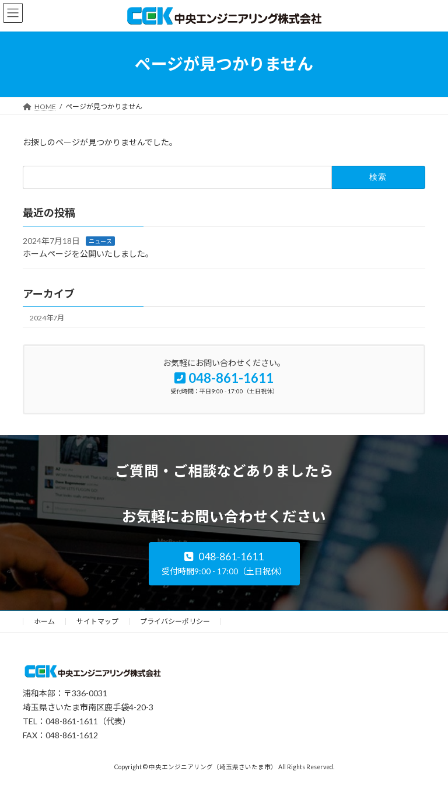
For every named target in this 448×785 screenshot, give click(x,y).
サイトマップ (97, 621)
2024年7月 (47, 317)
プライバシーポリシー (175, 621)
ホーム (44, 621)
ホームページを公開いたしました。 (88, 254)
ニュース (100, 240)
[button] (224, 563)
